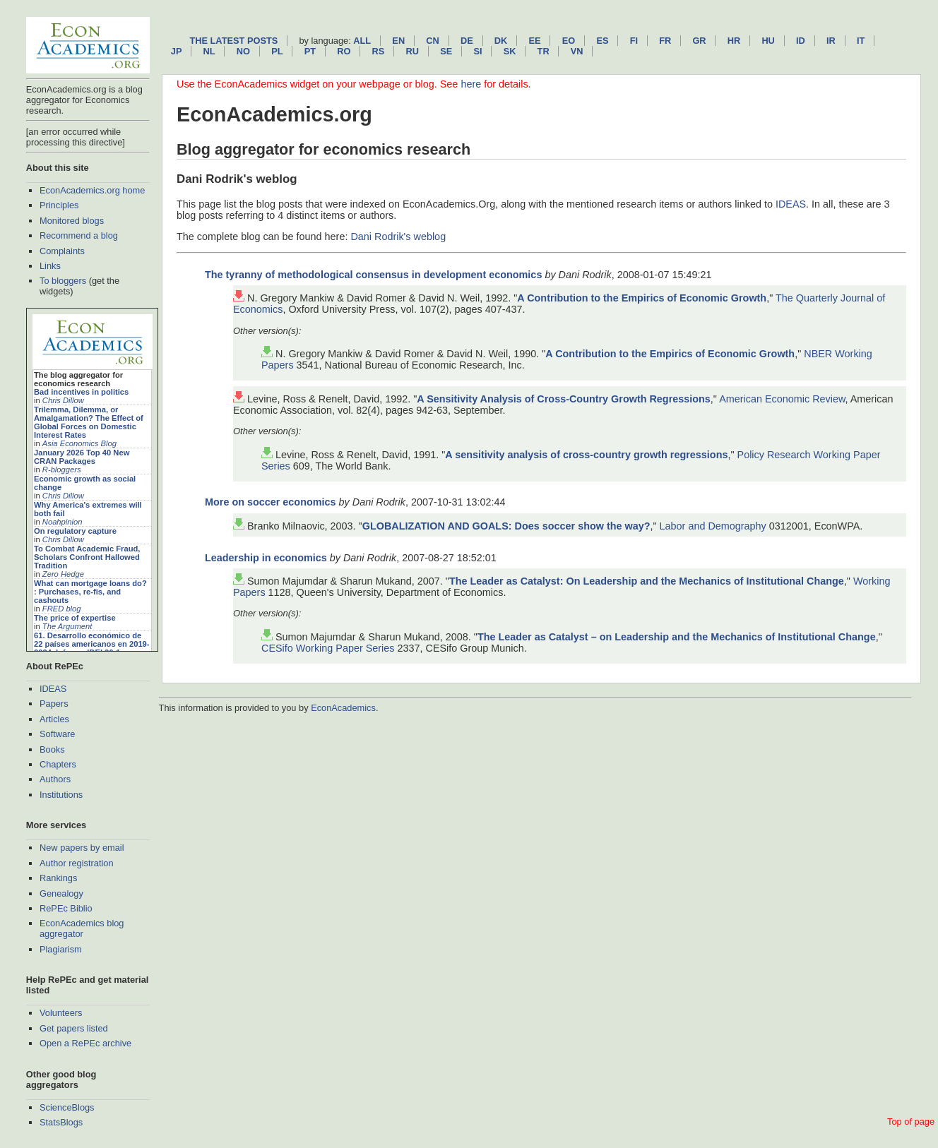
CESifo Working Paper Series (328, 648)
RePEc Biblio (66, 908)
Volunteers (61, 1013)
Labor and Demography (713, 526)
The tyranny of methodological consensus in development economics (373, 274)
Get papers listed (74, 1028)
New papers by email (82, 847)
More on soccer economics (270, 502)
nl (209, 51)
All (362, 40)
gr (699, 40)
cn (432, 40)
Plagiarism (61, 949)
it (861, 40)
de (467, 40)
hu (767, 40)
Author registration (77, 863)
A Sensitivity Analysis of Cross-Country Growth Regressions (564, 399)
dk (500, 40)
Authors (55, 779)
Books (52, 749)
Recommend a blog (79, 235)
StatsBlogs (61, 1122)
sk (510, 51)
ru (412, 51)
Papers (54, 703)
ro (343, 51)
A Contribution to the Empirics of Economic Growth (641, 298)
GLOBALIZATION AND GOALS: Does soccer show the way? (506, 526)
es (602, 40)
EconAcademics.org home (92, 190)
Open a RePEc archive (85, 1043)
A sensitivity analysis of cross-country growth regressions (586, 454)
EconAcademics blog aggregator (82, 928)
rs (378, 51)
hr (734, 40)
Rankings (58, 878)
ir (831, 40)
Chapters (58, 764)
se (446, 51)
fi (634, 40)
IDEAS (53, 688)
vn (577, 51)
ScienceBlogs (67, 1107)
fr (665, 40)
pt (310, 51)
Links (50, 266)
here (471, 84)
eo (569, 40)
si (477, 51)
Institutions (61, 794)
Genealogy (61, 893)
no (243, 51)
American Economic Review (782, 399)
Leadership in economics (266, 557)
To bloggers (63, 280)
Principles (59, 205)
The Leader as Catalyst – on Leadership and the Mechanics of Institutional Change (676, 636)
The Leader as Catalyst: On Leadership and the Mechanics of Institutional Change (646, 581)
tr (544, 51)
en (398, 40)
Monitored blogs (72, 220)
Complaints (62, 251)
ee (535, 40)
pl (277, 51)
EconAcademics (343, 707)
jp (176, 51)
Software (58, 734)
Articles (54, 719)
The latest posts (233, 40)
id (800, 40)
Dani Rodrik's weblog (398, 236)
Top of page (910, 1121)
